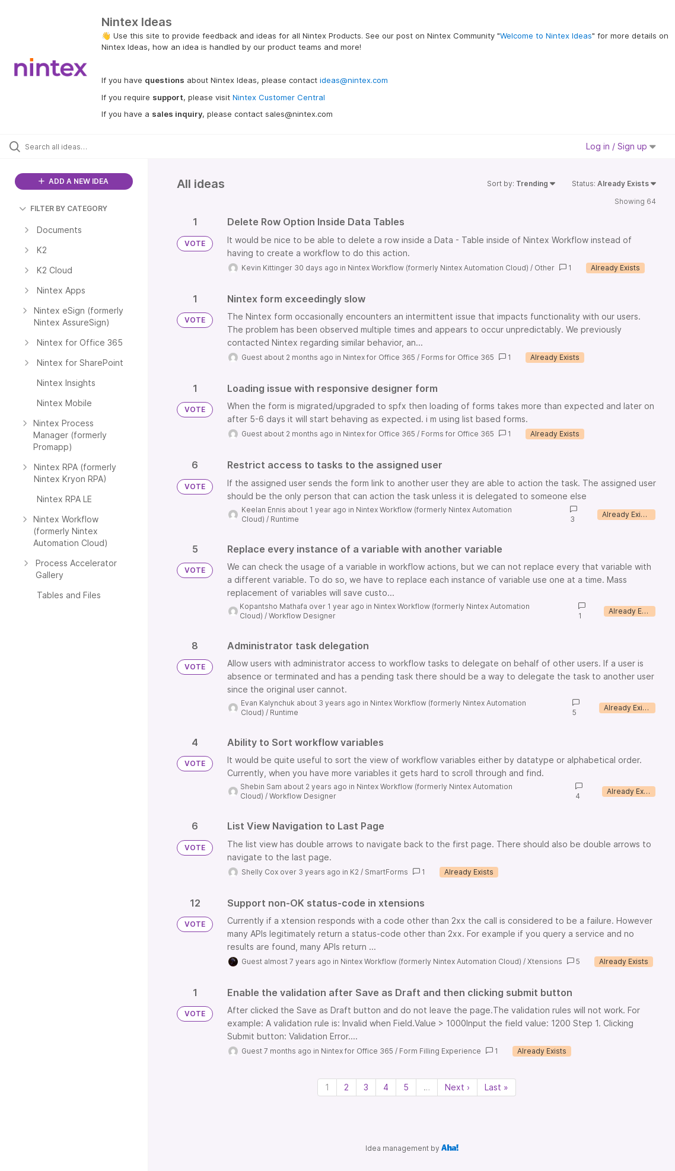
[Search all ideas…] (82, 146)
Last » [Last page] (496, 1087)
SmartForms (386, 871)
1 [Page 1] (327, 1087)
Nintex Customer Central (279, 97)
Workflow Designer (302, 615)
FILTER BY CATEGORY (63, 208)
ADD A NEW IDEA (74, 181)
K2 (354, 871)
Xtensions (544, 961)
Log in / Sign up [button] (621, 146)
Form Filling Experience (440, 1050)
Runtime (284, 519)
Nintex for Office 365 (379, 357)
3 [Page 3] (366, 1087)
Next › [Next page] (457, 1087)
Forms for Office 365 (457, 357)
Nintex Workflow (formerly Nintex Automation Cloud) (438, 267)
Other (544, 267)
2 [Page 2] (346, 1087)
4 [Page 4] (386, 1087)
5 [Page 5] (406, 1087)
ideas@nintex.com (354, 80)
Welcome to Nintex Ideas (546, 35)
